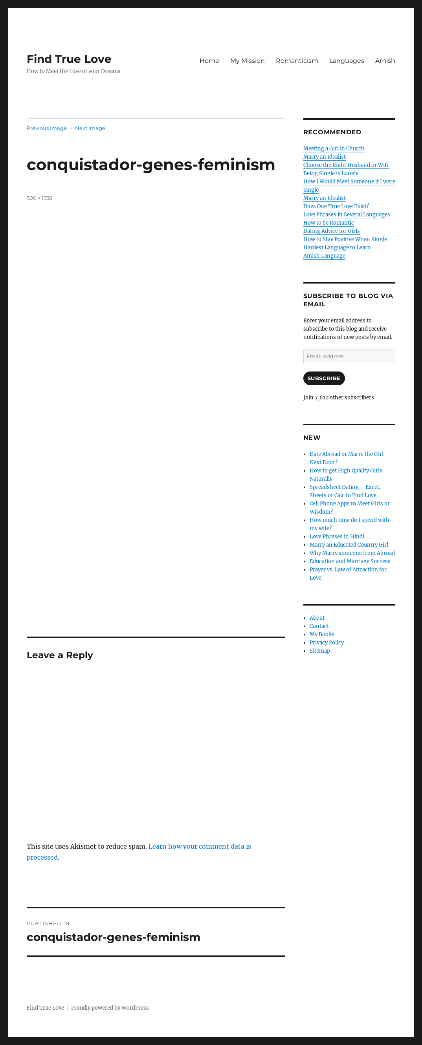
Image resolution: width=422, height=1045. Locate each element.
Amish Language (324, 256)
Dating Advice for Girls (331, 231)
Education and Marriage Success (350, 561)
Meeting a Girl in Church (334, 148)
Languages (346, 60)
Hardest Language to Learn (337, 247)
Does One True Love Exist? (336, 206)
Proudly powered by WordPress (110, 1008)
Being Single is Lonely (330, 173)
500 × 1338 (39, 198)
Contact (319, 626)
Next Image (90, 128)
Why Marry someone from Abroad (352, 553)
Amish (385, 60)
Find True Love (69, 59)
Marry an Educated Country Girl (349, 545)
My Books (322, 634)
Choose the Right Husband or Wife (346, 165)
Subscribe (324, 378)
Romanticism (297, 60)
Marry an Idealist (324, 157)
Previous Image (47, 128)
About (317, 618)
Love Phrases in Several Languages (346, 214)
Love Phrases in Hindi (337, 536)
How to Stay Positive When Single (345, 239)
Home (209, 60)
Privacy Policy (327, 642)
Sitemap (320, 651)
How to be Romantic (328, 223)
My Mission (247, 60)
